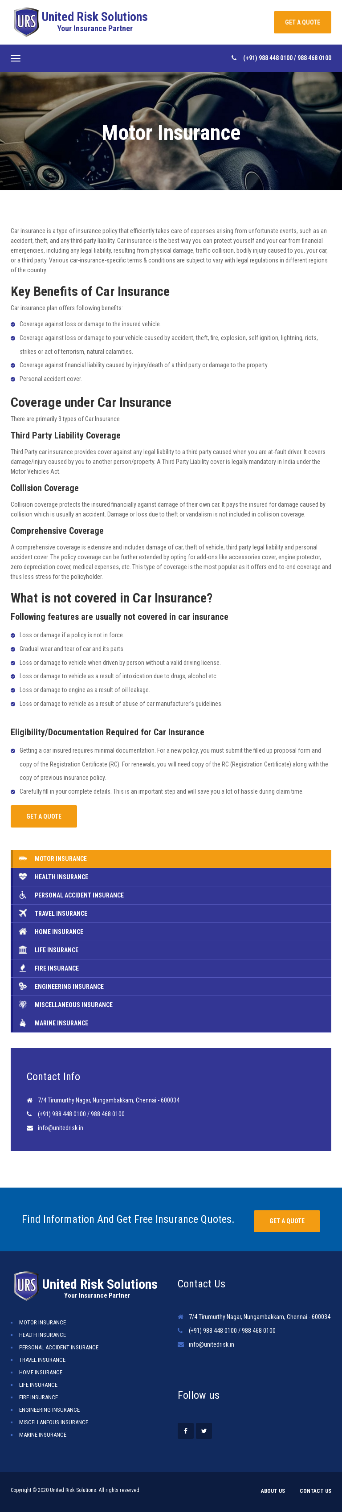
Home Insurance (40, 1372)
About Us (273, 1491)
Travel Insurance (42, 1359)
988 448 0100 (276, 57)
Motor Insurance (42, 1322)
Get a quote (287, 1221)
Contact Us (315, 1491)
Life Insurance (38, 1384)
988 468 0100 (314, 57)
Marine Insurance (42, 1434)
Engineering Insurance (49, 1409)
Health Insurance (42, 1335)
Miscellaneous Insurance (53, 1422)
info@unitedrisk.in (60, 1127)
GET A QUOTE (302, 22)
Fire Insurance (38, 1397)
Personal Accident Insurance (58, 1347)
